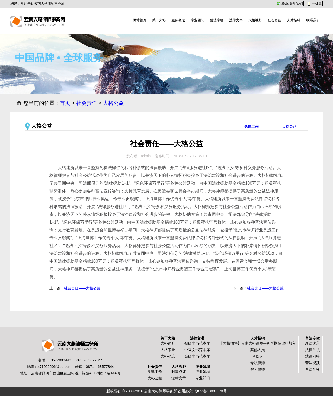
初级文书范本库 (197, 343)
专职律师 (257, 363)
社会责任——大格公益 (265, 288)
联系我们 (313, 20)
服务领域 (178, 20)
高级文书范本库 (197, 356)
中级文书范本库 (197, 350)
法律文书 (236, 20)
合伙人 (257, 356)
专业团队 (197, 20)
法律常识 (312, 350)
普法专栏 (216, 20)
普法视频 (312, 363)
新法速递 (312, 343)
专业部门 (202, 378)
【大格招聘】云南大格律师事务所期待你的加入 (257, 343)
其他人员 (257, 350)
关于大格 (159, 20)
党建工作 (251, 127)
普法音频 (312, 369)
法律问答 (312, 356)
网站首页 (139, 20)
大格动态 (168, 356)
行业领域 (202, 371)
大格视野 (255, 20)
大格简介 (168, 343)
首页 (65, 103)
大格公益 (113, 103)
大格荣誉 (168, 350)
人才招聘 (293, 20)
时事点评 (178, 371)
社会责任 (274, 20)
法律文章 (178, 378)
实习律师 (257, 369)
